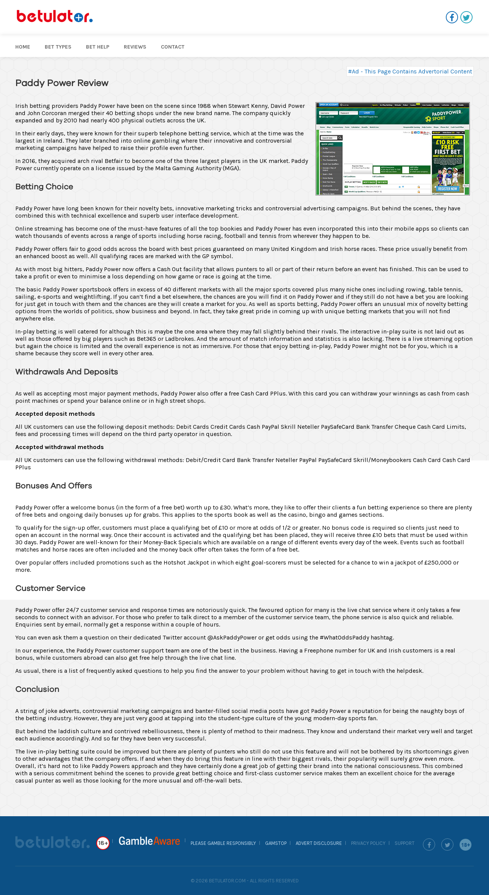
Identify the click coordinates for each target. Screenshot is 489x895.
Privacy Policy (368, 843)
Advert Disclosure (319, 843)
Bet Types (58, 47)
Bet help (97, 47)
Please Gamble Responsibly (223, 843)
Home (22, 47)
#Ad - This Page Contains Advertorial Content (410, 71)
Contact (173, 47)
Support (405, 843)
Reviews (135, 47)
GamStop (276, 843)
